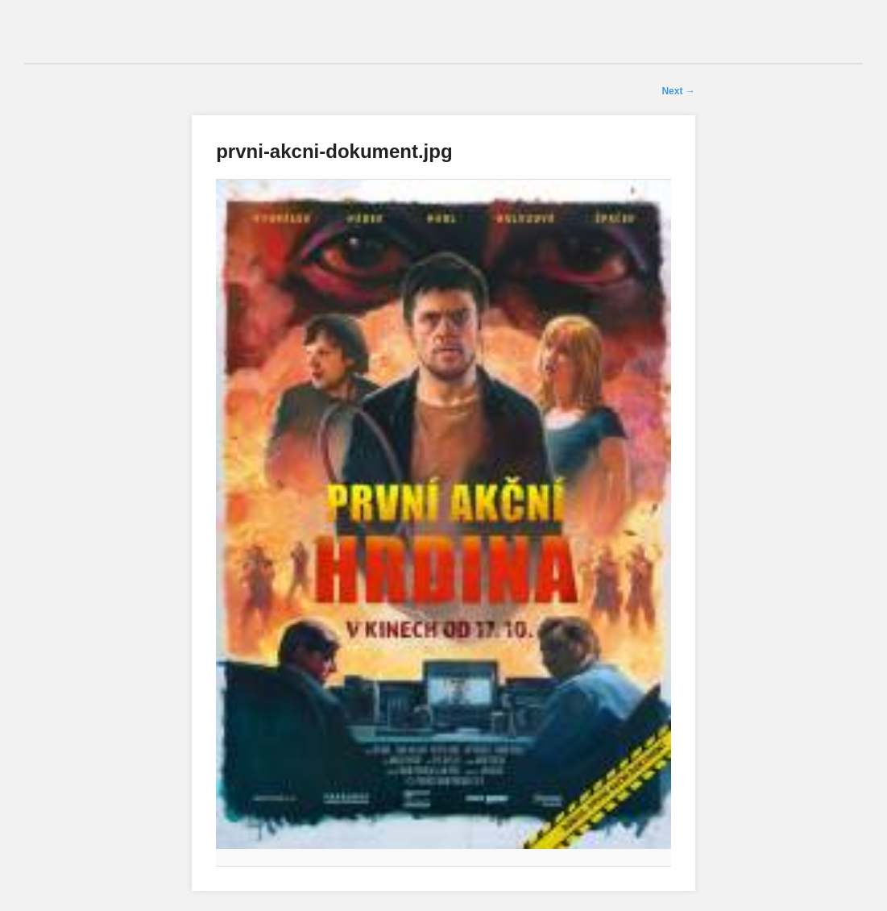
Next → (677, 91)
